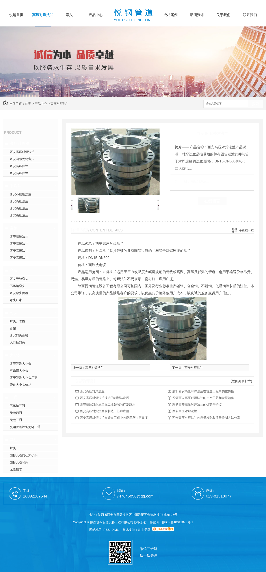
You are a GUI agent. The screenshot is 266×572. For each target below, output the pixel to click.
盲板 (14, 228)
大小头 (16, 355)
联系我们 (250, 15)
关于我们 (223, 15)
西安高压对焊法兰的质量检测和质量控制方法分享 (206, 417)
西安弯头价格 (19, 293)
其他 (14, 440)
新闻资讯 (197, 15)
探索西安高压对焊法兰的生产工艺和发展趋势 (203, 398)
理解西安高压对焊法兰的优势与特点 (197, 404)
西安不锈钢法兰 (20, 194)
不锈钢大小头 (19, 370)
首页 (28, 103)
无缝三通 (16, 420)
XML (115, 529)
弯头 (69, 15)
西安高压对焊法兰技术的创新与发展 (104, 398)
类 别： (182, 181)
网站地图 (95, 529)
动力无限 (144, 529)
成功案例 (171, 15)
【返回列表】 (238, 381)
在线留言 (212, 201)
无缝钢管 (16, 469)
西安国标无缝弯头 (22, 159)
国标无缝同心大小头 (23, 455)
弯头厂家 (16, 300)
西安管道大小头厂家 (23, 377)
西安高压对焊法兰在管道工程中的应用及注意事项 (114, 417)
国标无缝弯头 (19, 462)
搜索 (255, 104)
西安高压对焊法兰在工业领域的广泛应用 (107, 404)
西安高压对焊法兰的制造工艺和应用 (104, 411)
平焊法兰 (18, 186)
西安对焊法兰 (193, 367)
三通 (14, 397)
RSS (107, 529)
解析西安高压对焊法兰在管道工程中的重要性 (203, 391)
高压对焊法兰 (42, 15)
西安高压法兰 (19, 166)
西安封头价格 (19, 335)
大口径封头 (17, 342)
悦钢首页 (16, 15)
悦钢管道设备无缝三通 (25, 427)
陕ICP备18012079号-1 (177, 522)
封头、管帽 (17, 321)
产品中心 (96, 15)
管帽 (13, 328)
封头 (14, 313)
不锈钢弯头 (17, 286)
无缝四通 (16, 413)
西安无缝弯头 (19, 279)
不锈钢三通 (17, 406)
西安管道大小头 (20, 363)
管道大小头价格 (20, 384)
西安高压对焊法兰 (22, 152)
